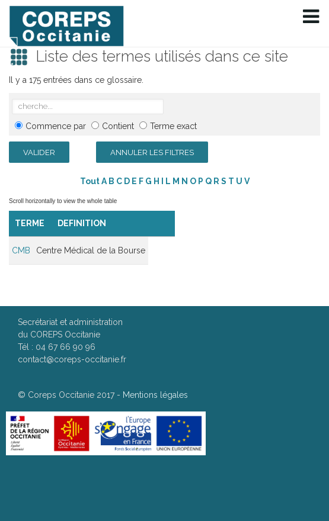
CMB (21, 250)
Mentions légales (155, 395)
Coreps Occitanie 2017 (71, 395)
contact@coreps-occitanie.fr (72, 359)
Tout (90, 181)
